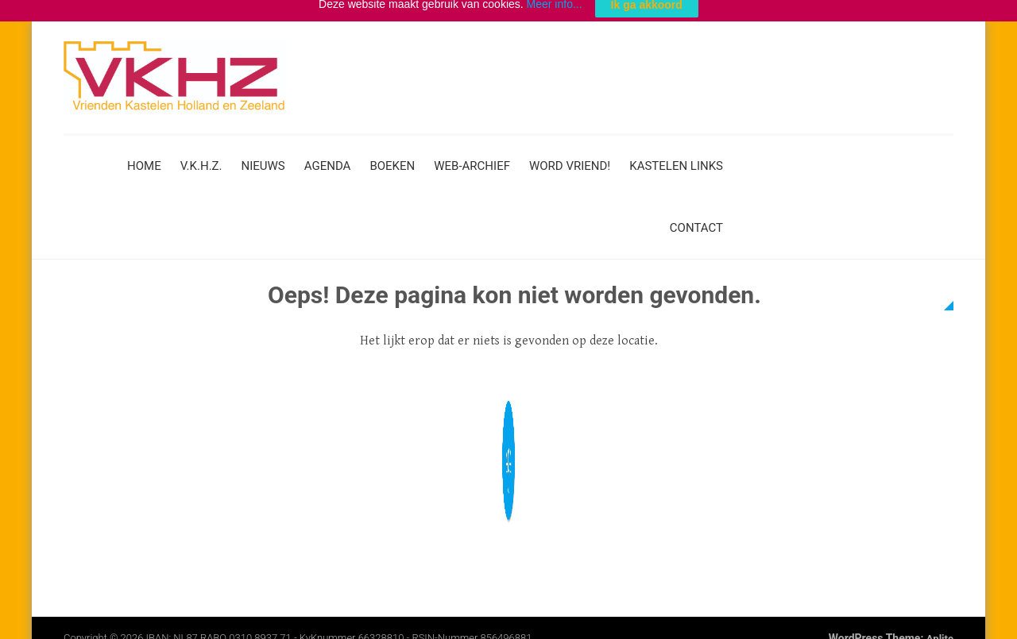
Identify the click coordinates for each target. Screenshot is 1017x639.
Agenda (327, 158)
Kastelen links (676, 158)
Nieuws (263, 158)
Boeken (392, 158)
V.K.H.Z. (201, 158)
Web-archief (472, 158)
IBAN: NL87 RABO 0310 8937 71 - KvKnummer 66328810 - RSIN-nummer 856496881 (339, 630)
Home (144, 158)
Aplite (939, 631)
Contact (696, 220)
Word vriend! (569, 158)
